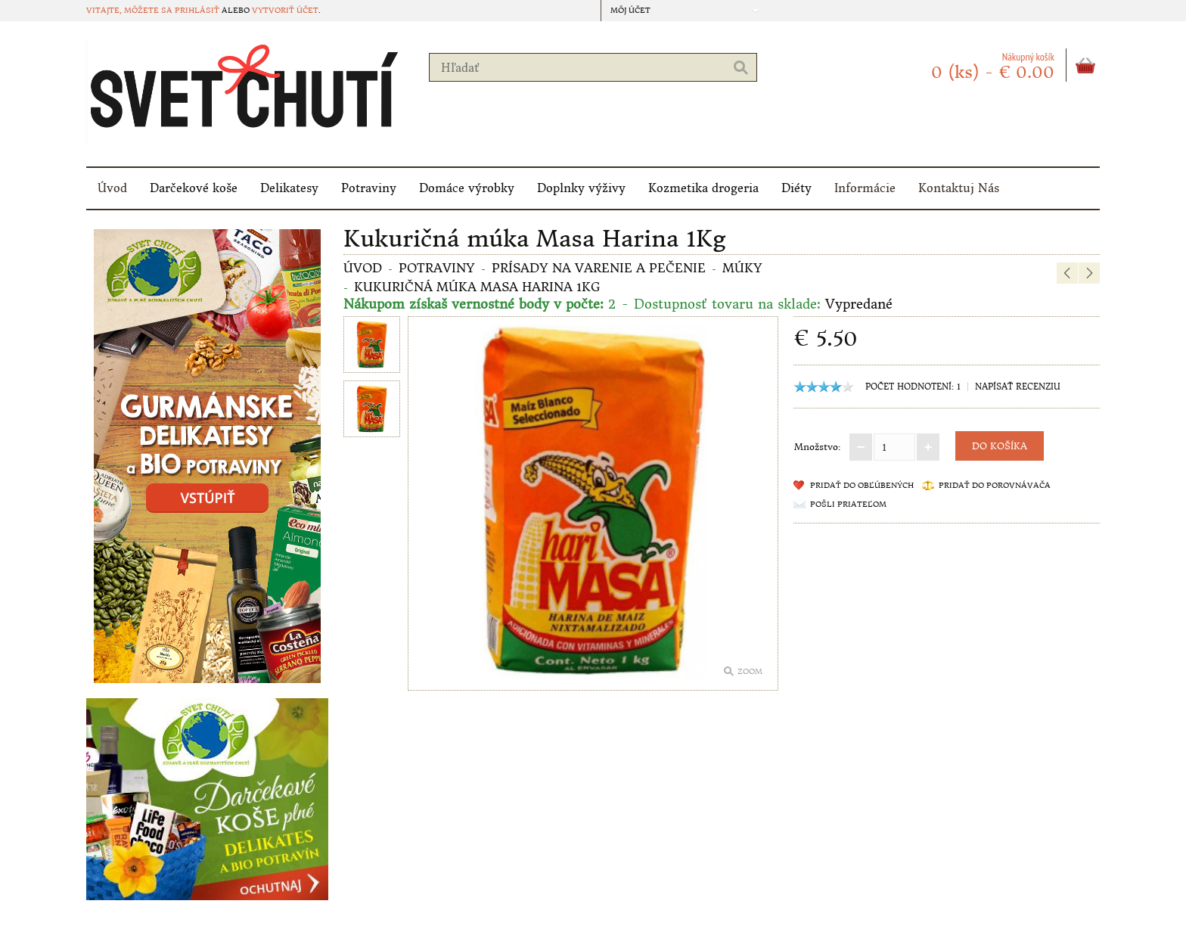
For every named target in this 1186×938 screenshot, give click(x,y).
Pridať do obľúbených (862, 485)
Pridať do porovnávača (995, 485)
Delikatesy (289, 188)
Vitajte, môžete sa (130, 10)
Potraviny (368, 188)
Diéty (796, 188)
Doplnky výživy (581, 188)
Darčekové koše (194, 188)
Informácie (865, 188)
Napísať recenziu (1017, 386)
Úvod (112, 188)
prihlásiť (197, 10)
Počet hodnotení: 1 (913, 386)
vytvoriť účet (285, 10)
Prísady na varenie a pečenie (599, 267)
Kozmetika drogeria (703, 188)
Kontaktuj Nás (958, 188)
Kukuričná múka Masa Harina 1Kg (477, 286)
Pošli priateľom (848, 504)
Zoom (749, 671)
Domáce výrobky (466, 188)
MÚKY (742, 267)
